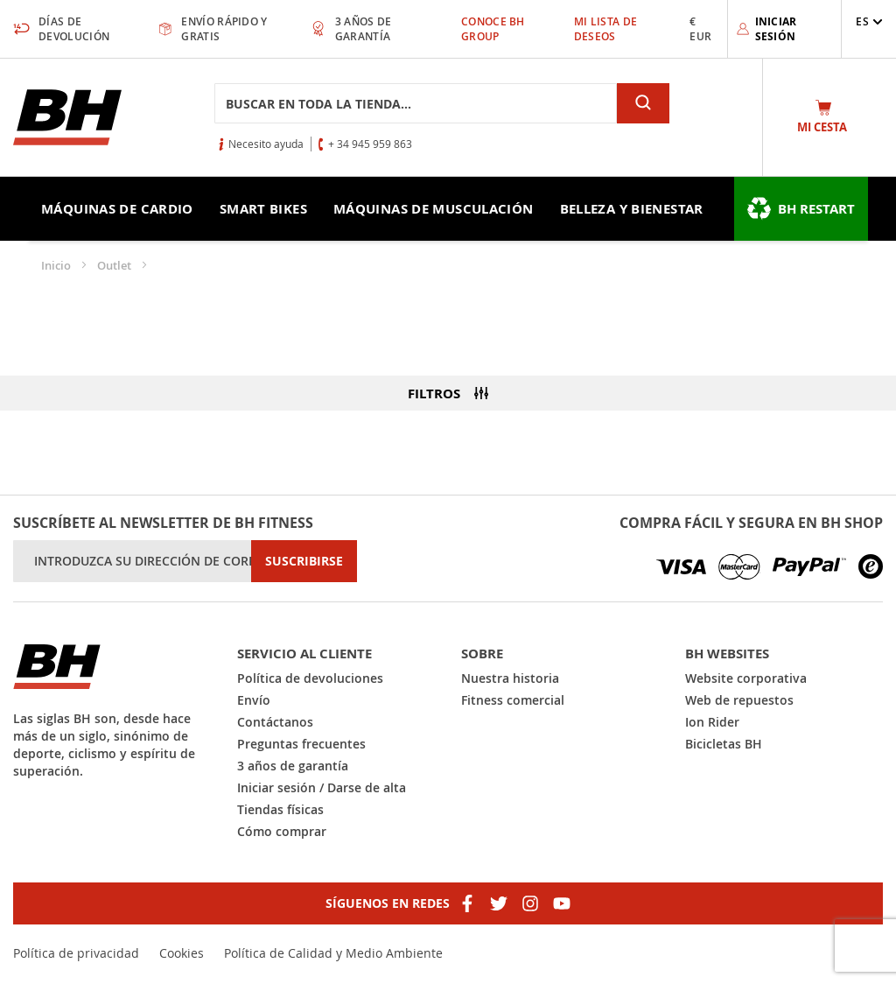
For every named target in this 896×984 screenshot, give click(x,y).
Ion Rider (712, 721)
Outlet (115, 265)
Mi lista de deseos (605, 29)
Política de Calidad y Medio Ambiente (333, 953)
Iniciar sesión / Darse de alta (321, 787)
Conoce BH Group (493, 29)
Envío (253, 700)
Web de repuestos (739, 700)
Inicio (57, 265)
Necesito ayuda (266, 144)
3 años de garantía (292, 765)
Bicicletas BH (723, 743)
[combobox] (415, 103)
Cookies (181, 953)
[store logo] (67, 117)
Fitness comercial (512, 700)
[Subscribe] (304, 561)
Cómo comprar (281, 831)
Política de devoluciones (310, 678)
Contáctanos (275, 721)
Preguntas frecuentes (301, 743)
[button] (869, 21)
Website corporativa (746, 678)
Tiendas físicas (280, 809)
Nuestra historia (510, 678)
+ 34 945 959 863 (370, 144)
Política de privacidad (76, 953)
